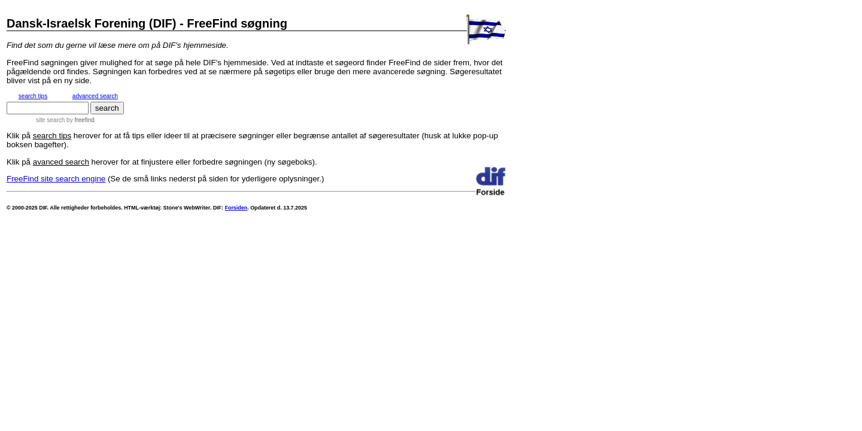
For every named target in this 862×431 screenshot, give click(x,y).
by (79, 120)
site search (50, 120)
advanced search (95, 96)
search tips (33, 96)
